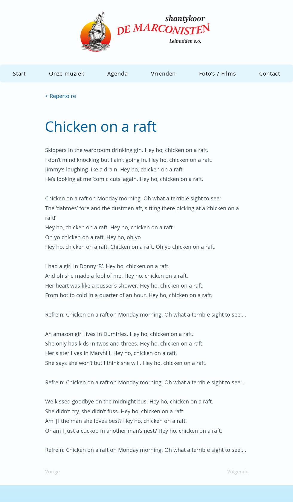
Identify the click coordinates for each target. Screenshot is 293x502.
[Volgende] (233, 472)
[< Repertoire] (65, 96)
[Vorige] (65, 472)
